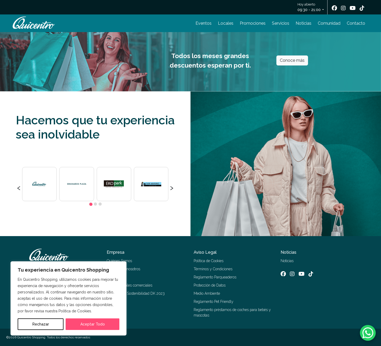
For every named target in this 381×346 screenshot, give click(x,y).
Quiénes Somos (119, 261)
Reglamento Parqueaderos (215, 277)
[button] (90, 204)
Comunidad (329, 23)
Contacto (356, 23)
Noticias (303, 23)
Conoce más (292, 60)
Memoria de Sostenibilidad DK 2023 (136, 293)
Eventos (204, 23)
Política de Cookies (208, 261)
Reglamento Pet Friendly (213, 301)
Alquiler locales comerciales (129, 285)
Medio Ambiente (207, 293)
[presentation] (19, 187)
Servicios (280, 23)
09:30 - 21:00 (309, 10)
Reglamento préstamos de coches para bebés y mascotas (232, 312)
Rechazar (40, 324)
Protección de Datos (210, 285)
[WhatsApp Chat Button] (368, 333)
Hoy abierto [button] (309, 7)
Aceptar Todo (92, 324)
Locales (225, 23)
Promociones (253, 23)
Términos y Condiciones (213, 269)
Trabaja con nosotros (123, 269)
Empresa (115, 252)
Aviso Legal (205, 252)
